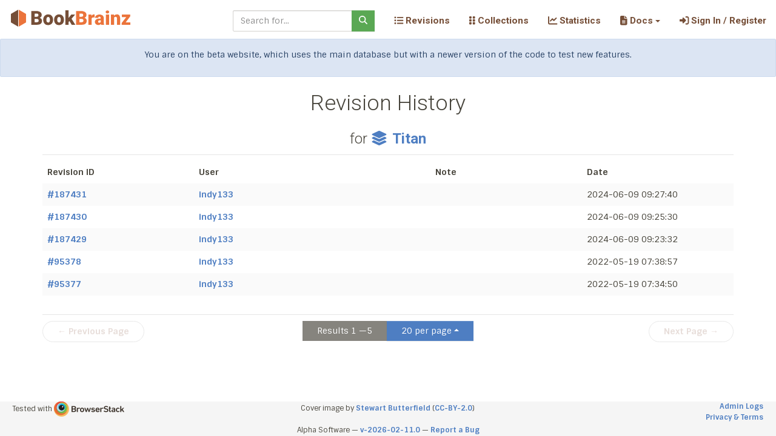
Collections (499, 20)
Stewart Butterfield (393, 408)
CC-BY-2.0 (453, 408)
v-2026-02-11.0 (390, 430)
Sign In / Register (723, 20)
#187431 (67, 194)
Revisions (422, 20)
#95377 (64, 284)
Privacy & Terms (734, 417)
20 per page (426, 330)
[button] (639, 20)
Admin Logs (741, 406)
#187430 (67, 216)
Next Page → (691, 331)
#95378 (64, 261)
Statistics (574, 20)
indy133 (216, 194)
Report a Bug (455, 430)
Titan (398, 138)
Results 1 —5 (344, 330)
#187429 (67, 239)
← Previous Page (93, 331)
